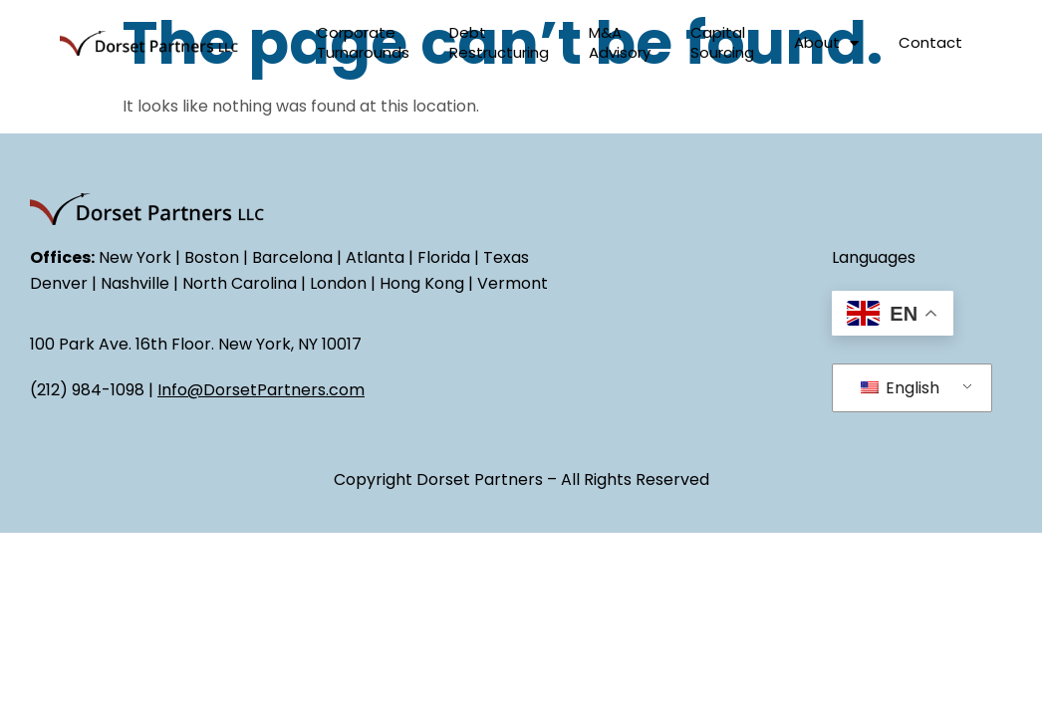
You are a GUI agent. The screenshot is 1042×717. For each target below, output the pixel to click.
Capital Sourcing (722, 42)
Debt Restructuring (499, 42)
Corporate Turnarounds (363, 42)
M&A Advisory (620, 42)
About (826, 43)
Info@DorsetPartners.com (261, 389)
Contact (930, 42)
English (900, 387)
